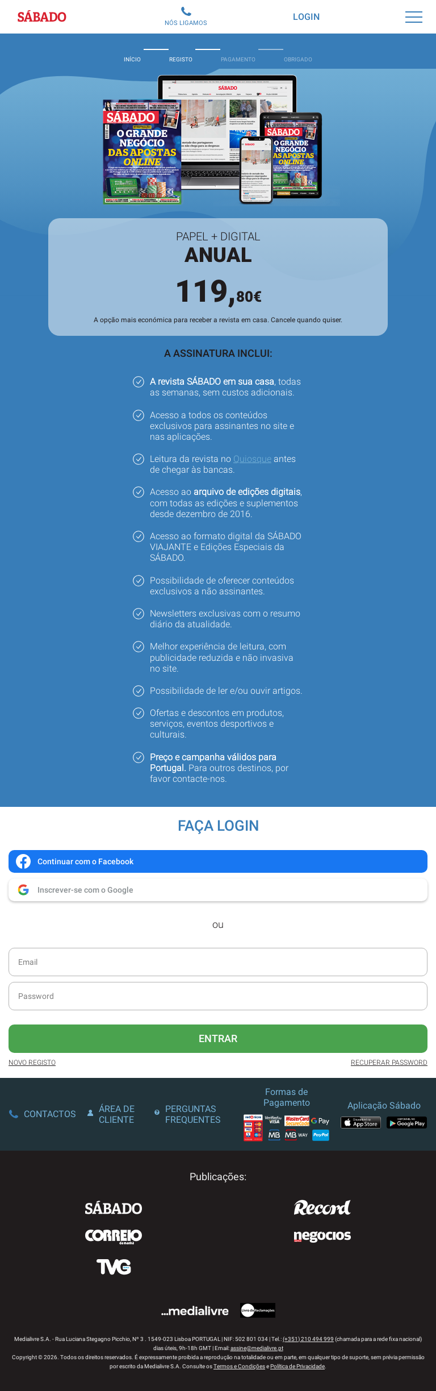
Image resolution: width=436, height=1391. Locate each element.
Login (306, 16)
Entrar (218, 1038)
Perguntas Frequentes (187, 1114)
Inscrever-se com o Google (74, 889)
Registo (180, 51)
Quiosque (252, 458)
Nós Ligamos (186, 17)
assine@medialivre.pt (256, 1348)
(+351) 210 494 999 (308, 1339)
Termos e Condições (239, 1366)
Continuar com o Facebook (74, 861)
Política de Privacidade (297, 1366)
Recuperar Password (389, 1063)
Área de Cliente (111, 1114)
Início (132, 51)
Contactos (42, 1114)
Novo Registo (32, 1063)
